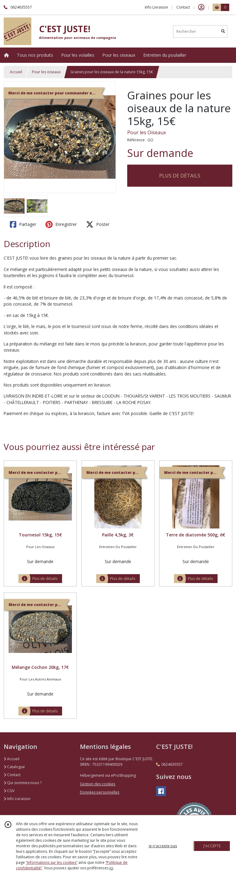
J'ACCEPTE (212, 845)
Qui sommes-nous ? (22, 782)
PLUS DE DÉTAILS (179, 175)
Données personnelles (99, 792)
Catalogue (14, 766)
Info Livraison (17, 798)
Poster (97, 224)
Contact (183, 7)
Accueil (16, 71)
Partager (23, 224)
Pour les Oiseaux (146, 132)
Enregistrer (61, 224)
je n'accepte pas (163, 845)
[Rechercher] (223, 31)
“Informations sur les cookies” (51, 862)
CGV (9, 790)
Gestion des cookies (97, 784)
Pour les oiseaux (46, 71)
